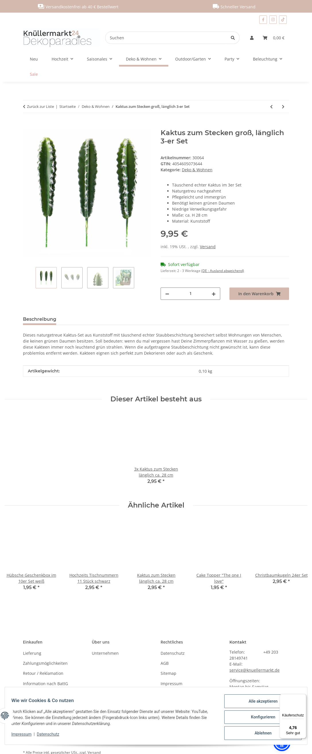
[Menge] (190, 294)
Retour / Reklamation (43, 673)
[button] (251, 38)
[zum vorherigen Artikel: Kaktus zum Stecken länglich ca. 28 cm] (271, 106)
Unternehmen (105, 653)
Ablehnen (260, 733)
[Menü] (302, 697)
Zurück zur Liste (40, 106)
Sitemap (168, 673)
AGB (165, 663)
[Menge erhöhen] (213, 294)
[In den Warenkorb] (27, 126)
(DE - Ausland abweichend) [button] (222, 270)
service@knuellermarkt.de (254, 670)
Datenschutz (51, 736)
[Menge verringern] (167, 294)
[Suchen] (166, 38)
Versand (208, 246)
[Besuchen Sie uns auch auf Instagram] (273, 19)
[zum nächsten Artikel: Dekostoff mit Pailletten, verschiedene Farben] (283, 106)
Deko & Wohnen (197, 169)
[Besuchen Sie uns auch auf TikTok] (283, 19)
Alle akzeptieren (260, 703)
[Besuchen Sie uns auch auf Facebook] (263, 19)
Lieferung (32, 653)
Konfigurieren (260, 718)
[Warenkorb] (273, 38)
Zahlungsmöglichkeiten (45, 663)
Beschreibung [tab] (39, 319)
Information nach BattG (45, 683)
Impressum (24, 736)
